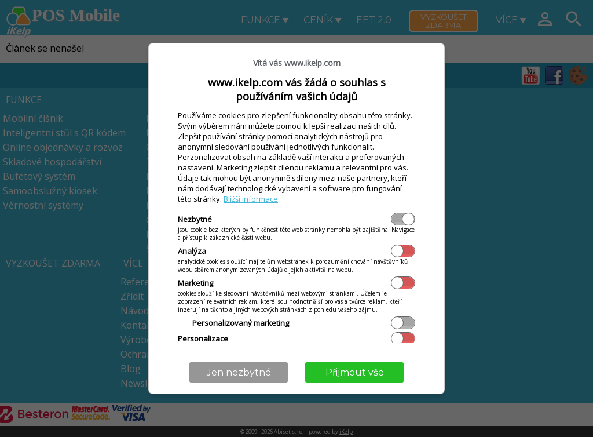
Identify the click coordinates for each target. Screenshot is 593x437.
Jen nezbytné (239, 372)
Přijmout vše (354, 372)
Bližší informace (251, 199)
